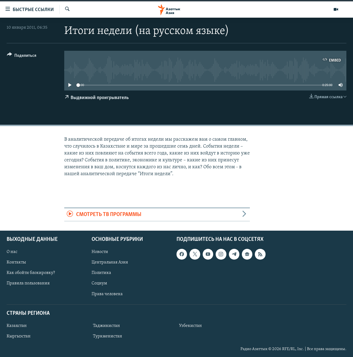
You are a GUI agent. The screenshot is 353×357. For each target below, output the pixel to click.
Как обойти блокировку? (31, 273)
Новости (100, 252)
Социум (99, 283)
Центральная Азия (110, 262)
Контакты (16, 262)
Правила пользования (28, 283)
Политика (101, 273)
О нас (12, 252)
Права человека (107, 294)
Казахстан (17, 326)
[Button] (21, 56)
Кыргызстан (19, 336)
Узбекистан (190, 326)
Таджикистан (106, 326)
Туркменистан (107, 336)
